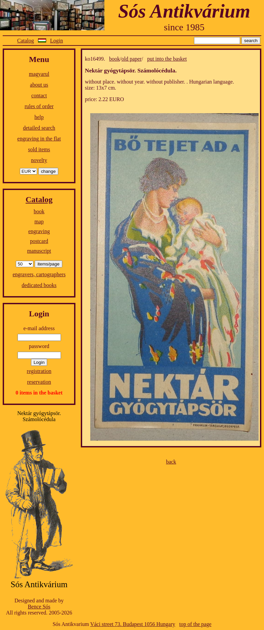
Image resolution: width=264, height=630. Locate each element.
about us (39, 85)
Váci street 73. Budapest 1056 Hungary (132, 624)
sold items (39, 149)
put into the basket (167, 59)
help (39, 117)
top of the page (195, 624)
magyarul (39, 74)
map (39, 221)
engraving (39, 231)
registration (39, 371)
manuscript (39, 251)
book (39, 211)
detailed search (39, 128)
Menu (39, 59)
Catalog (25, 40)
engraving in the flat (39, 138)
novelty (39, 160)
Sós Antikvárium (184, 11)
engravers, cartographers (38, 274)
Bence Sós (39, 606)
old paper (131, 59)
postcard (39, 241)
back (171, 462)
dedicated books (39, 285)
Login (56, 40)
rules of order (39, 106)
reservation (39, 382)
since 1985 (184, 27)
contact (39, 95)
